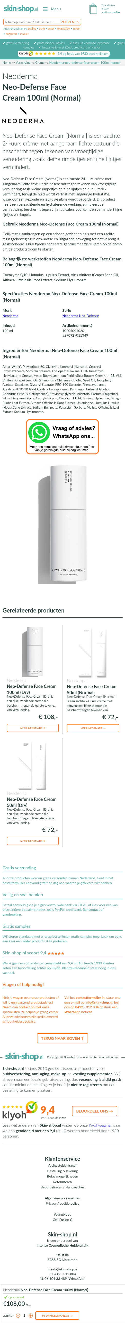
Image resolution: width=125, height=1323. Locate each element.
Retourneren (62, 1182)
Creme (40, 63)
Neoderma (10, 316)
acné (42, 28)
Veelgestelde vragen (63, 1165)
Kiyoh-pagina (100, 1125)
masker (24, 33)
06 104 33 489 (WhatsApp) (65, 1278)
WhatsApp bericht (78, 1012)
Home (6, 63)
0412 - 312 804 (87, 1007)
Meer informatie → (32, 727)
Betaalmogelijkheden (62, 1176)
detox (51, 28)
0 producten (108, 5)
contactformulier (88, 997)
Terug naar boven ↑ (62, 1038)
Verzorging (23, 63)
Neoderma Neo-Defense (80, 316)
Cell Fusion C (62, 1220)
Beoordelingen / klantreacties (63, 1187)
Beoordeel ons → (94, 1111)
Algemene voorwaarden (62, 1198)
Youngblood (62, 1214)
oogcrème (11, 33)
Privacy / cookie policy (62, 1203)
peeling (32, 28)
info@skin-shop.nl (98, 1002)
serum (76, 28)
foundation (63, 28)
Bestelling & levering (62, 1171)
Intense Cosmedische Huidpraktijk (63, 1245)
